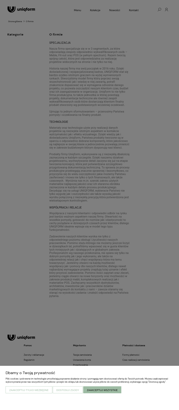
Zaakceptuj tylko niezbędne (29, 390)
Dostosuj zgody (67, 390)
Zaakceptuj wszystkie (102, 390)
